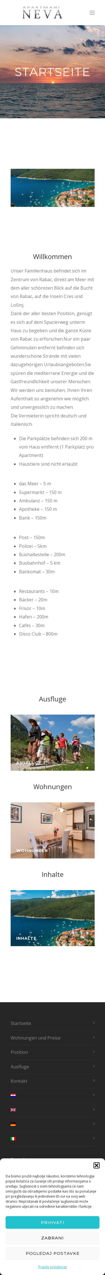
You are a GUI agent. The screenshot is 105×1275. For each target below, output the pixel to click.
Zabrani (52, 1238)
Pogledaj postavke (53, 1253)
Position (19, 1052)
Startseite (21, 1023)
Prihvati (52, 1222)
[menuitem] (51, 1095)
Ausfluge (20, 1067)
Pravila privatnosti (52, 1267)
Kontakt (19, 1081)
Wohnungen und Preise (35, 1038)
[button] (96, 1165)
